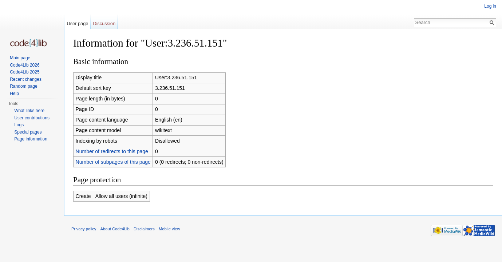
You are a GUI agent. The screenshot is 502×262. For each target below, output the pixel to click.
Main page (20, 57)
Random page (23, 86)
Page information (30, 139)
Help (14, 93)
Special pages (27, 132)
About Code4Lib (115, 229)
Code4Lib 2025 (24, 72)
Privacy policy (83, 229)
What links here (29, 110)
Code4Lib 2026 (24, 65)
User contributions (32, 117)
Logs (19, 124)
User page (77, 23)
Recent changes (25, 79)
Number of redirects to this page (112, 151)
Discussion (104, 23)
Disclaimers (144, 229)
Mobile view (169, 229)
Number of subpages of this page (113, 162)
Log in (490, 6)
